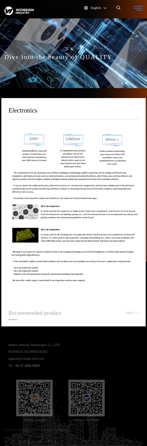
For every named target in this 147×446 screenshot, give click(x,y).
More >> (132, 313)
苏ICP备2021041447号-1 (37, 442)
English (95, 7)
